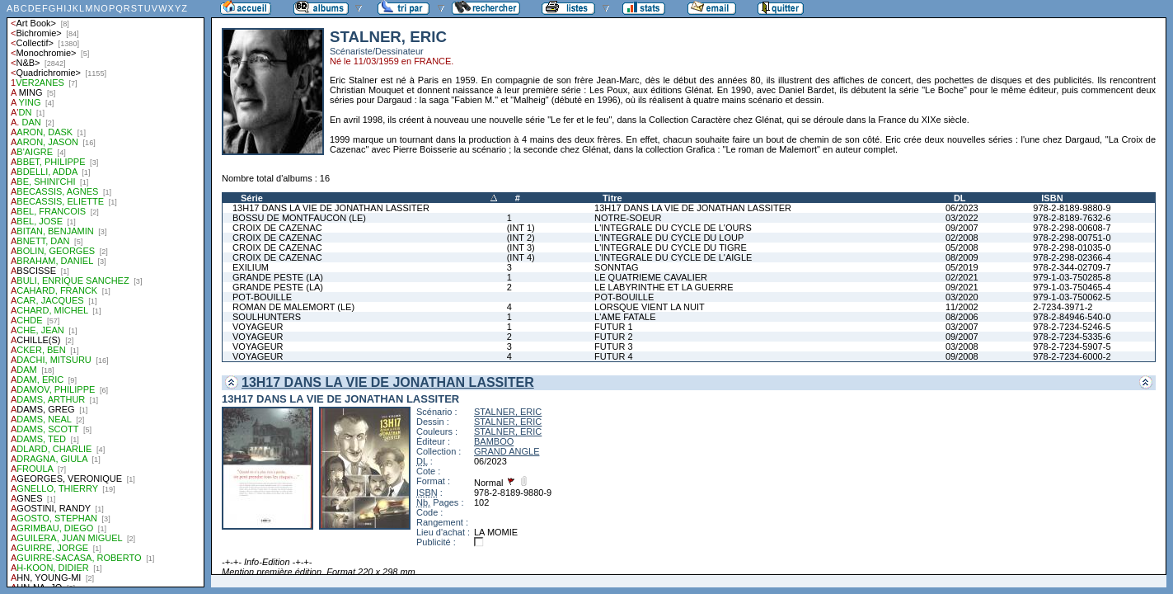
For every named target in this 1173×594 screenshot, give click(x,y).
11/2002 (961, 307)
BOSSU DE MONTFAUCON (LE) (299, 218)
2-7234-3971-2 (1062, 307)
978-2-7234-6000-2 (1071, 356)
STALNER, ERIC (508, 412)
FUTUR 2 (613, 337)
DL (960, 198)
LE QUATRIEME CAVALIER (650, 277)
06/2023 (961, 208)
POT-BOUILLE (262, 297)
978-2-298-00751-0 (1071, 238)
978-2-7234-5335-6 (1071, 337)
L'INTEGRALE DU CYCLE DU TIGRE (670, 247)
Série (252, 198)
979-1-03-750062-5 (1071, 297)
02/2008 (961, 238)
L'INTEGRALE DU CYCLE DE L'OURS (673, 228)
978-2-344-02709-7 (1071, 267)
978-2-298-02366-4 (1071, 257)
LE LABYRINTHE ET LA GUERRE (664, 287)
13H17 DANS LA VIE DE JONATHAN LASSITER (330, 208)
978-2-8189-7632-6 (1071, 218)
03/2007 (961, 327)
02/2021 (961, 277)
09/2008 (961, 356)
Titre (612, 198)
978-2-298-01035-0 (1071, 247)
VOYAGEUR (258, 327)
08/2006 (961, 317)
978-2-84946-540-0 (1071, 317)
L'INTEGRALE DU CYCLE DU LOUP (669, 238)
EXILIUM (250, 267)
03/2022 (961, 218)
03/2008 (961, 346)
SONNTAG (616, 267)
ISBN (1052, 198)
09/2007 (961, 228)
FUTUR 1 (613, 327)
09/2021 (961, 287)
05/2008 (961, 247)
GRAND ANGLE (506, 451)
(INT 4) (521, 257)
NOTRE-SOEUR (627, 218)
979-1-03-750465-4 (1071, 287)
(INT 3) (521, 247)
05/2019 (961, 267)
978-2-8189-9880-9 (1071, 208)
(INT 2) (521, 238)
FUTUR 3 (613, 346)
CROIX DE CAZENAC (277, 228)
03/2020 (961, 297)
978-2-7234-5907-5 (1071, 346)
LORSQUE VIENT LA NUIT (649, 307)
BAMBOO (494, 441)
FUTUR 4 (613, 356)
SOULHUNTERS (266, 317)
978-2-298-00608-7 (1071, 228)
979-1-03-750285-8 (1071, 277)
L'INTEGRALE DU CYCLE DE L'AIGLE (673, 257)
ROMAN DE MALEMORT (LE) (293, 307)
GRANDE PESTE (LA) (277, 277)
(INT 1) (521, 228)
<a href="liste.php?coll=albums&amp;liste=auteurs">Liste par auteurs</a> (105, 293)
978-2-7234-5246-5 (1071, 327)
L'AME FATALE (624, 317)
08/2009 (961, 257)
